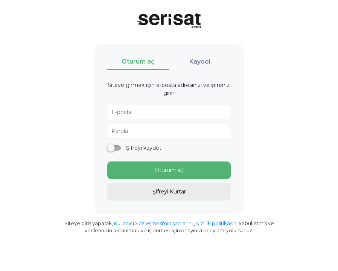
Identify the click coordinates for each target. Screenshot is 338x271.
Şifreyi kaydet (143, 148)
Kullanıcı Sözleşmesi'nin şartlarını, (154, 223)
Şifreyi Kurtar (169, 191)
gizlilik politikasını (217, 223)
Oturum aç (169, 170)
